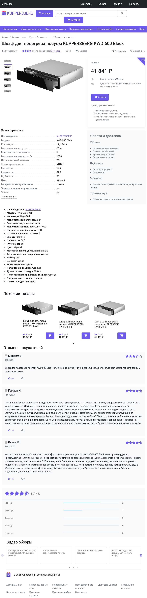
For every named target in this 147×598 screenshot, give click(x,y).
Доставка (86, 4)
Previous (2, 555)
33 (11, 378)
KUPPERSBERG (64, 136)
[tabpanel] (38, 318)
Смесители (81, 592)
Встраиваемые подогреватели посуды (54, 551)
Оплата (102, 4)
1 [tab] (73, 343)
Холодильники (10, 29)
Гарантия (117, 4)
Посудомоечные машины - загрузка (90, 551)
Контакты (134, 4)
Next (141, 555)
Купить (100, 97)
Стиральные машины (126, 29)
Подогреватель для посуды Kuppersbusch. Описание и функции (21, 553)
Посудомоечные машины (81, 29)
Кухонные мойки (61, 592)
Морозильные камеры (55, 29)
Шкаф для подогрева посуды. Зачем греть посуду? (122, 553)
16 (11, 479)
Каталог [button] (44, 13)
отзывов (55, 51)
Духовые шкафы (105, 29)
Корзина (73, 20)
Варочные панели (15, 592)
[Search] (86, 13)
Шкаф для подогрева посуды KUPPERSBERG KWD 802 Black (35, 324)
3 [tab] (77, 567)
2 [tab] (73, 567)
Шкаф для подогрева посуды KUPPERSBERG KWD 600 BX (71, 324)
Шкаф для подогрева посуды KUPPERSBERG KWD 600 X (107, 324)
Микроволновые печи (31, 29)
